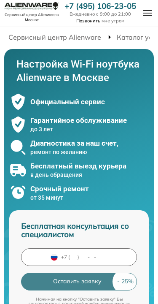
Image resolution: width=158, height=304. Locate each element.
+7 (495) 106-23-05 (100, 6)
